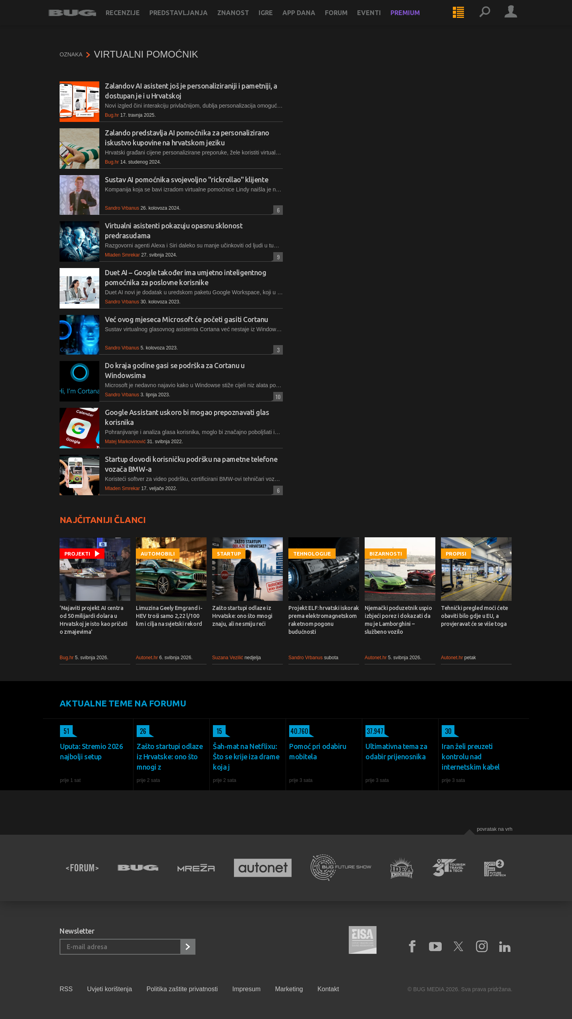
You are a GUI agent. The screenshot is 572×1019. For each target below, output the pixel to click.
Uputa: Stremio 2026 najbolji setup (91, 751)
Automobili (158, 553)
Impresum (246, 989)
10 (276, 396)
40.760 (298, 731)
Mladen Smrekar (122, 255)
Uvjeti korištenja (109, 989)
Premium (416, 20)
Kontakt (328, 989)
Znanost (244, 20)
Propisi (456, 553)
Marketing (289, 989)
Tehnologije (312, 553)
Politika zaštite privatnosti (182, 989)
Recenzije (134, 20)
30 (447, 731)
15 (217, 731)
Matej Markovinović (125, 441)
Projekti (77, 553)
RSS (66, 989)
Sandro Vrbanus (122, 208)
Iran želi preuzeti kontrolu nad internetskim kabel (471, 756)
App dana (310, 20)
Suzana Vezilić (227, 657)
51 (64, 731)
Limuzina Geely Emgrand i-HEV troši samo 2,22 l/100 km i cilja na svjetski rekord (169, 616)
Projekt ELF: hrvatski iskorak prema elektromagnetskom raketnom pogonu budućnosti (323, 620)
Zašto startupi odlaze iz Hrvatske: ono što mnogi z (170, 756)
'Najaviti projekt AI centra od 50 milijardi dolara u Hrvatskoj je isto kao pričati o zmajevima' (94, 620)
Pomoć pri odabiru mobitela (317, 751)
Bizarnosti (385, 553)
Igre (277, 20)
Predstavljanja (189, 20)
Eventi (380, 20)
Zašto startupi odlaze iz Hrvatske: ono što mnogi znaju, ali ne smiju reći (242, 616)
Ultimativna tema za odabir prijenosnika (396, 751)
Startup (229, 553)
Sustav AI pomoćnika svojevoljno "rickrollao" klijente (186, 179)
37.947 (374, 731)
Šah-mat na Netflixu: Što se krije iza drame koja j (246, 756)
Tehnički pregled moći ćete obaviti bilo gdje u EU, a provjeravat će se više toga (474, 616)
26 (141, 731)
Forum (347, 20)
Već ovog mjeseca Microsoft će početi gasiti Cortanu (186, 319)
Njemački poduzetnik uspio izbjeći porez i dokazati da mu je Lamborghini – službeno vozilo (398, 620)
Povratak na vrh (494, 829)
